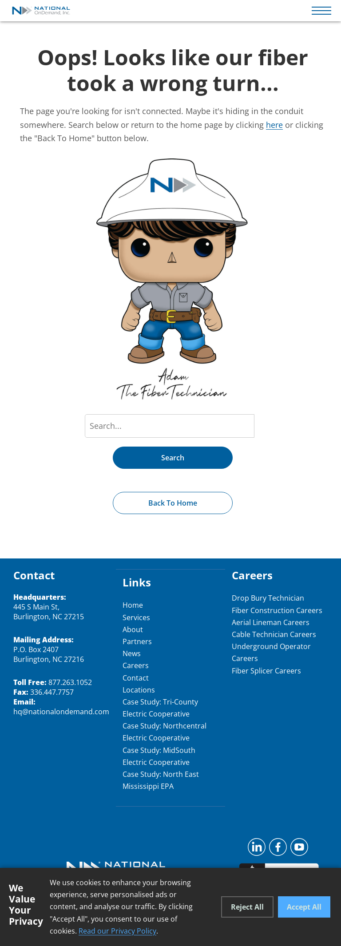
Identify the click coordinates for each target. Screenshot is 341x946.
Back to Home (172, 503)
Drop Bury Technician (268, 598)
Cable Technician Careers (274, 634)
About (133, 629)
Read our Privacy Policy (117, 931)
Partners (137, 641)
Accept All (304, 907)
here (274, 124)
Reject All (247, 907)
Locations (139, 690)
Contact (136, 678)
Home (133, 605)
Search (172, 458)
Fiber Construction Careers (277, 610)
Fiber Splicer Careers (266, 671)
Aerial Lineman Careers (270, 622)
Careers (136, 665)
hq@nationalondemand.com (61, 711)
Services (136, 617)
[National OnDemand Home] (41, 11)
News (132, 653)
